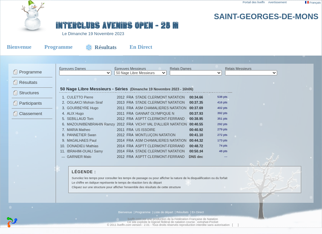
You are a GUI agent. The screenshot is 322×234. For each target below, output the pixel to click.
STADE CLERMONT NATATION (160, 97)
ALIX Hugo (75, 113)
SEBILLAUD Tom (80, 119)
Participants (30, 103)
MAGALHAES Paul (82, 140)
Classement (30, 113)
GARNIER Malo (79, 157)
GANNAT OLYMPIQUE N (154, 113)
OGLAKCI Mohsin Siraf (85, 102)
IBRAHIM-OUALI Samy (85, 151)
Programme (59, 47)
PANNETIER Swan (81, 135)
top (235, 225)
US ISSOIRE (145, 130)
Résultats (28, 82)
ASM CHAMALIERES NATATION (160, 108)
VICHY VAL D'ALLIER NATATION (161, 124)
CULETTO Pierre (80, 97)
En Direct (140, 47)
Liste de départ (163, 212)
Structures (29, 92)
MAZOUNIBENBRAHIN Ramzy (91, 124)
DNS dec (196, 157)
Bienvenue (19, 47)
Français (313, 2)
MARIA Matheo (78, 130)
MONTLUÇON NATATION (155, 135)
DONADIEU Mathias (83, 146)
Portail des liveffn (254, 2)
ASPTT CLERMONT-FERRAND (159, 119)
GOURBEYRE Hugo (83, 108)
